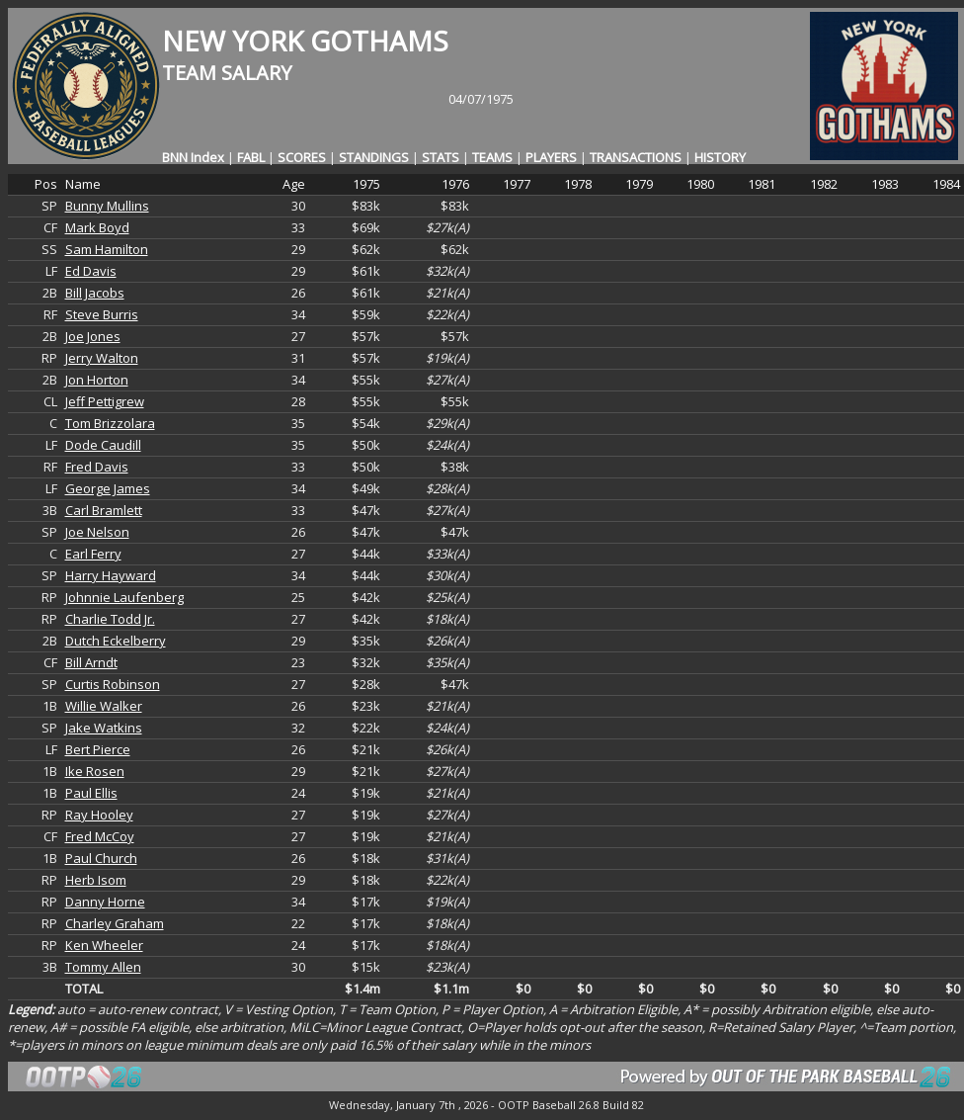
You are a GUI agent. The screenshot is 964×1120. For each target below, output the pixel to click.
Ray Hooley (99, 814)
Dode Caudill (103, 445)
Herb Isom (95, 880)
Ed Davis (91, 271)
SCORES (302, 157)
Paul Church (101, 858)
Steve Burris (101, 314)
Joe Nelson (97, 532)
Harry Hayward (110, 575)
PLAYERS (551, 157)
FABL (251, 157)
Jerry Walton (101, 358)
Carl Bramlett (103, 510)
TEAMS (492, 157)
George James (107, 488)
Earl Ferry (93, 553)
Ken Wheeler (104, 945)
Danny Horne (105, 901)
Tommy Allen (103, 967)
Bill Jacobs (94, 293)
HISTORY (720, 157)
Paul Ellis (91, 793)
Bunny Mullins (107, 206)
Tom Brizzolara (110, 423)
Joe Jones (92, 336)
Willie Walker (103, 706)
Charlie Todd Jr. (110, 619)
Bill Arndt (91, 662)
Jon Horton (96, 379)
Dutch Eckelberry (115, 640)
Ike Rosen (94, 771)
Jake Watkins (103, 727)
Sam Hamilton (106, 249)
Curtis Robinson (112, 684)
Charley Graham (114, 923)
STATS (440, 157)
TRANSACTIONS (636, 157)
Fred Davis (96, 466)
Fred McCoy (99, 836)
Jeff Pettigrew (104, 401)
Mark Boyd (97, 227)
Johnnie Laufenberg (124, 597)
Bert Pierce (97, 749)
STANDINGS (374, 157)
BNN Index (193, 157)
